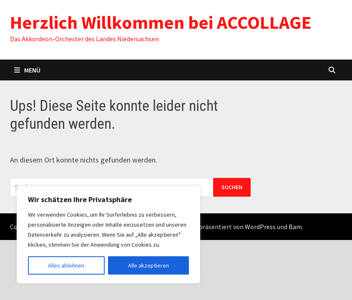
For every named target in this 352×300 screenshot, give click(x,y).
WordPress (260, 226)
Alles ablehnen (66, 265)
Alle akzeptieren (148, 265)
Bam (295, 226)
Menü (27, 70)
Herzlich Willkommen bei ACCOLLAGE (161, 22)
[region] (108, 234)
